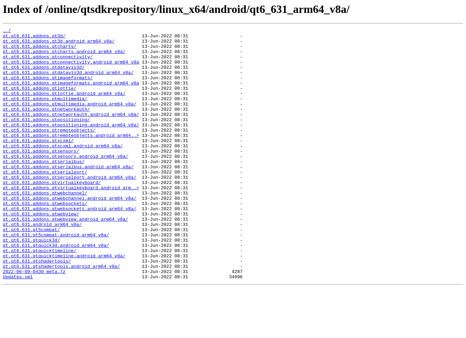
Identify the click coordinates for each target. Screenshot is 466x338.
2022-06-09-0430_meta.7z (34, 320)
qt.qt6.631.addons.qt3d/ (34, 38)
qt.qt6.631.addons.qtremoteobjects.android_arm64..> (71, 157)
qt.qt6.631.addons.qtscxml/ (38, 163)
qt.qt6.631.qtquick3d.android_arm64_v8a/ (56, 289)
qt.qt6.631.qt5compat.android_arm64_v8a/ (56, 276)
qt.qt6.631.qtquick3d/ (31, 283)
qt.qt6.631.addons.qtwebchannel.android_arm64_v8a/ (69, 232)
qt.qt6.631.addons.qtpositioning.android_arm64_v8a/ (71, 144)
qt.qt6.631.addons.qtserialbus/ (44, 188)
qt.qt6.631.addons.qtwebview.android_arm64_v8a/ (65, 258)
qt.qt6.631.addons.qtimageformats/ (48, 88)
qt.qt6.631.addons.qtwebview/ (41, 251)
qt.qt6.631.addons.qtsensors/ (41, 176)
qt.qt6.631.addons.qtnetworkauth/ (46, 126)
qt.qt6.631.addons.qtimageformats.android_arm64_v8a (71, 94)
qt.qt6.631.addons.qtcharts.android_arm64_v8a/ (64, 56)
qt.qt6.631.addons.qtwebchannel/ (45, 226)
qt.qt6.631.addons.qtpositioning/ (46, 138)
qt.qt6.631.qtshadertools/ (37, 308)
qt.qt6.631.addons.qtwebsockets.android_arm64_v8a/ (69, 245)
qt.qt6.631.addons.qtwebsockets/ (45, 239)
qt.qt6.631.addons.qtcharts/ (40, 50)
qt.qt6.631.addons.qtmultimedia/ (45, 113)
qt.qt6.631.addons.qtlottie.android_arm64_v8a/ (64, 107)
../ (7, 31)
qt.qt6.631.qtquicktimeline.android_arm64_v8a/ (64, 302)
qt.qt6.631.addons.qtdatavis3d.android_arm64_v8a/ (68, 82)
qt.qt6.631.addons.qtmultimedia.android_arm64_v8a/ (69, 119)
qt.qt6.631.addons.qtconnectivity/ (48, 63)
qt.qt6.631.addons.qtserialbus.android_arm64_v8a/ (68, 195)
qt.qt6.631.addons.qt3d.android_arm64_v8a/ (59, 44)
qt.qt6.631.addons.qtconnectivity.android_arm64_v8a (71, 69)
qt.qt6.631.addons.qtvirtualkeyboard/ (52, 214)
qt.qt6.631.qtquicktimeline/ (40, 295)
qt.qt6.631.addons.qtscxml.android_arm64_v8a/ (63, 170)
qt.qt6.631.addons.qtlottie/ (40, 100)
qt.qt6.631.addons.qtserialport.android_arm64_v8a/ (69, 207)
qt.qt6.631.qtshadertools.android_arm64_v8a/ (61, 314)
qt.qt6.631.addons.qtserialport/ (45, 201)
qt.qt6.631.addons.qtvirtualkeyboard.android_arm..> (71, 220)
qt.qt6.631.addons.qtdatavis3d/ (44, 75)
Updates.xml (18, 327)
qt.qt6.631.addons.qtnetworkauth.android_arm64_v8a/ (71, 132)
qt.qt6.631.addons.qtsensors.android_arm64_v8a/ (65, 182)
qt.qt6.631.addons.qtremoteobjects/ (49, 151)
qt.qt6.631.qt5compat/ (31, 270)
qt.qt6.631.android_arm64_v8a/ (42, 264)
